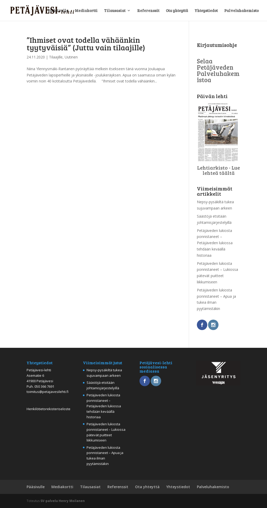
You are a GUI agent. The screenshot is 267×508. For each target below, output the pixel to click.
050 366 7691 (44, 386)
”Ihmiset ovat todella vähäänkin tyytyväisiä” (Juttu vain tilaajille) (86, 43)
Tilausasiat (114, 11)
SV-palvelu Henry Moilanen (62, 501)
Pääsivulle (58, 11)
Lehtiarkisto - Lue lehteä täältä (218, 170)
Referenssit (148, 11)
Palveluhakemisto (241, 11)
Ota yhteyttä (177, 11)
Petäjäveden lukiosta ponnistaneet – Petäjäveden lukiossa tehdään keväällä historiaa (215, 243)
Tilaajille (56, 57)
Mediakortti (86, 11)
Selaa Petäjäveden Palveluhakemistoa (218, 70)
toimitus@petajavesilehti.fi (48, 391)
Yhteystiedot (206, 11)
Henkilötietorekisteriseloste (48, 409)
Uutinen (71, 57)
